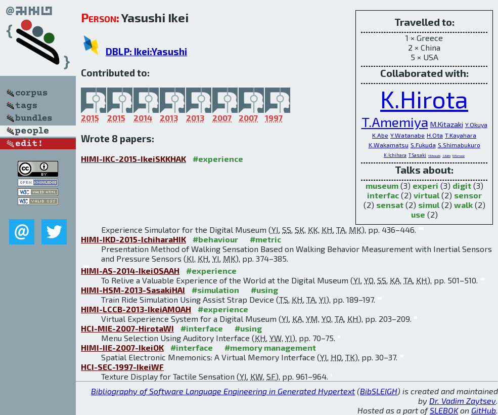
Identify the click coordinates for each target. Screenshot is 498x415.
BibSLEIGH (378, 391)
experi (425, 185)
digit (461, 185)
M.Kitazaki (446, 124)
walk (463, 205)
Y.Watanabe (407, 135)
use (418, 214)
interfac (383, 195)
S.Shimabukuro (459, 145)
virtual (426, 195)
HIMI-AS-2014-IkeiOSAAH (130, 270)
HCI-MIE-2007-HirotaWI (127, 328)
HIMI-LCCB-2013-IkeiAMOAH (136, 309)
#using (264, 290)
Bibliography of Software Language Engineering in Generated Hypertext (223, 391)
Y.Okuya (476, 124)
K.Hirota (424, 98)
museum (382, 185)
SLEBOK (444, 410)
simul (428, 205)
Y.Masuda (434, 155)
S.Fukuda (423, 144)
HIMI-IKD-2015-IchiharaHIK (133, 239)
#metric (265, 239)
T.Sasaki (417, 155)
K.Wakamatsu (389, 144)
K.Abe (380, 135)
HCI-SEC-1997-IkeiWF (122, 366)
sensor (468, 195)
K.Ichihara (395, 155)
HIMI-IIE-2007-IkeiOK (122, 347)
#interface (201, 328)
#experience (218, 158)
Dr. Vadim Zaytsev (462, 400)
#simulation (215, 290)
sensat (389, 205)
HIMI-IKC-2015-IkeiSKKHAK (133, 158)
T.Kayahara (460, 135)
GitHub (483, 410)
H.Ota (435, 135)
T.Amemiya (394, 121)
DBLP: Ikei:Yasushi (146, 51)
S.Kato (446, 155)
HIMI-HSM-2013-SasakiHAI (133, 290)
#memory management (270, 347)
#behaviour (215, 239)
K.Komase (458, 155)
